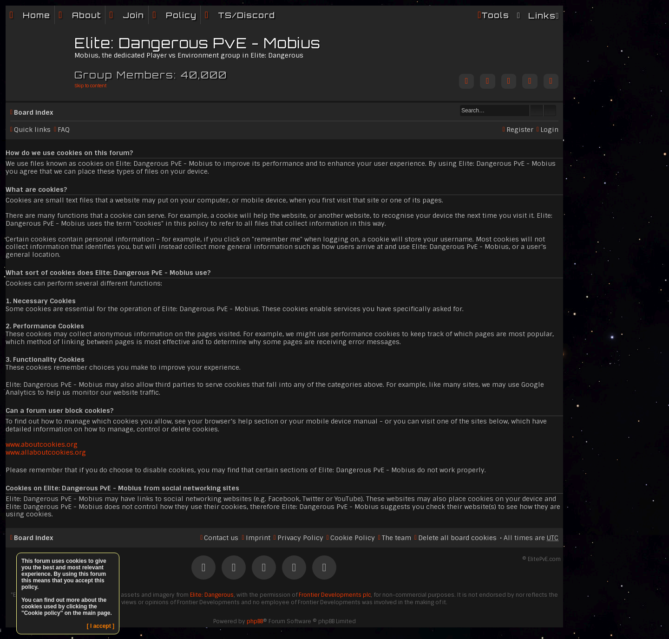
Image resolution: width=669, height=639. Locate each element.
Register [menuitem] (519, 129)
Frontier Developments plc (335, 595)
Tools (495, 15)
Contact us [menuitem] (221, 538)
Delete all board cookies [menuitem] (457, 538)
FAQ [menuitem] (64, 129)
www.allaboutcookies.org (46, 452)
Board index (33, 112)
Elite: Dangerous (212, 595)
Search (537, 110)
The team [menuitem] (396, 538)
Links (542, 15)
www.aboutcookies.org (42, 444)
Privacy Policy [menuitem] (300, 538)
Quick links (32, 129)
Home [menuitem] (36, 15)
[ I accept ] (100, 626)
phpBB (255, 621)
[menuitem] (80, 15)
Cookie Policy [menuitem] (352, 538)
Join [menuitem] (133, 15)
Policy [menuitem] (181, 15)
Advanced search (550, 110)
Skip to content (90, 86)
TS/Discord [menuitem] (246, 15)
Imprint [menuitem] (258, 538)
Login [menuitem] (549, 129)
